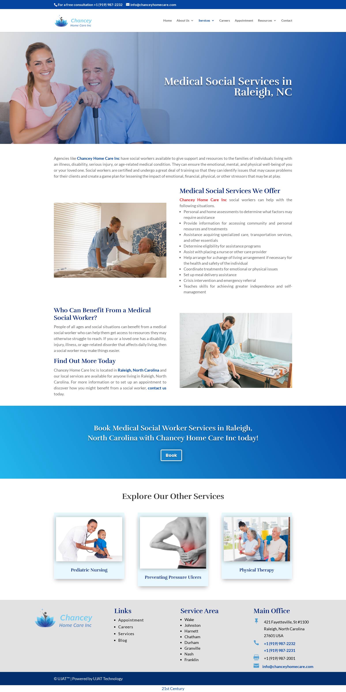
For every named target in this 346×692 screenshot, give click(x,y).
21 (164, 688)
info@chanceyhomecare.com (287, 671)
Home (167, 20)
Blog (122, 657)
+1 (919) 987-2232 (108, 4)
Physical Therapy (257, 565)
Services (204, 20)
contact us (157, 387)
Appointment (244, 20)
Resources (265, 20)
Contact (286, 20)
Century (177, 688)
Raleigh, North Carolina (138, 370)
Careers (224, 20)
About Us (183, 20)
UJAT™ (64, 678)
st (168, 688)
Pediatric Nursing (89, 565)
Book (171, 455)
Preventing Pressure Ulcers (173, 572)
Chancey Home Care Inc (98, 158)
